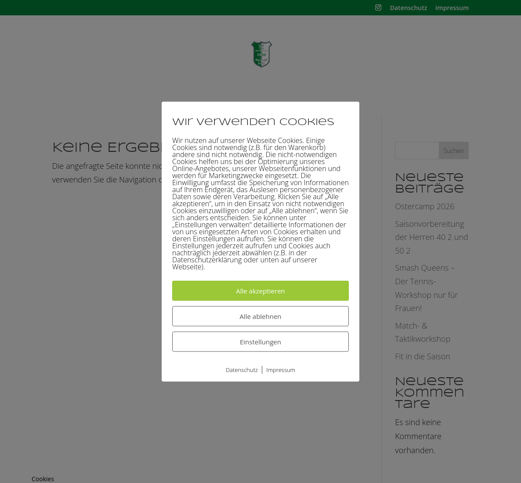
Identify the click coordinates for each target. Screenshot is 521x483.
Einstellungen (260, 341)
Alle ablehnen (260, 315)
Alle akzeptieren (260, 290)
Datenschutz (242, 369)
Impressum (280, 369)
